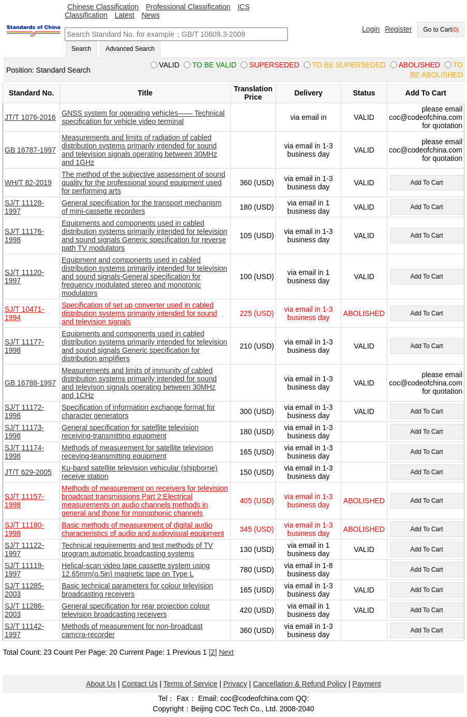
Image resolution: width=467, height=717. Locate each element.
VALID (364, 117)
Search (81, 48)
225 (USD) (257, 313)
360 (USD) (257, 182)
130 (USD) (257, 549)
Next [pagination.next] (226, 652)
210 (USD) (257, 346)
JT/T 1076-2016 (30, 117)
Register (398, 29)
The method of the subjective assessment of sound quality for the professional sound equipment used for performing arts (143, 182)
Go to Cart (441, 29)
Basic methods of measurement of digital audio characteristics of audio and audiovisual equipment (143, 529)
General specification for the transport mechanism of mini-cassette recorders (142, 207)
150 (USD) (257, 472)
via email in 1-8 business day (308, 569)
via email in (308, 117)
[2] (213, 652)
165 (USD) (257, 452)
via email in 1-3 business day (308, 150)
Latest (124, 15)
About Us (101, 684)
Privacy (235, 684)
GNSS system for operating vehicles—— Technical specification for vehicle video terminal (143, 117)
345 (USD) (257, 529)
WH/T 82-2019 (28, 182)
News (150, 15)
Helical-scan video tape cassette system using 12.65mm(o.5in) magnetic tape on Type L (136, 569)
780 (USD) (257, 570)
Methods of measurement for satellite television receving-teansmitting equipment (137, 452)
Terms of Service (190, 684)
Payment (367, 684)
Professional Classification (188, 7)
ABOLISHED (364, 313)
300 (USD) (257, 411)
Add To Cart (426, 182)
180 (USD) (257, 207)
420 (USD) (257, 610)
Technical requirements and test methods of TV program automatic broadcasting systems (137, 549)
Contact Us (139, 684)
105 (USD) (257, 235)
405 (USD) (257, 501)
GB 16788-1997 (30, 383)
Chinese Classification (103, 7)
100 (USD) (257, 276)
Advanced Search (130, 48)
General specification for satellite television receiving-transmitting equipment (130, 431)
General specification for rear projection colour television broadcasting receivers (136, 610)
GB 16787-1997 (30, 150)
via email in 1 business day (308, 207)
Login (371, 29)
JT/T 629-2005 (28, 472)
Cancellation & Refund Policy (300, 684)
